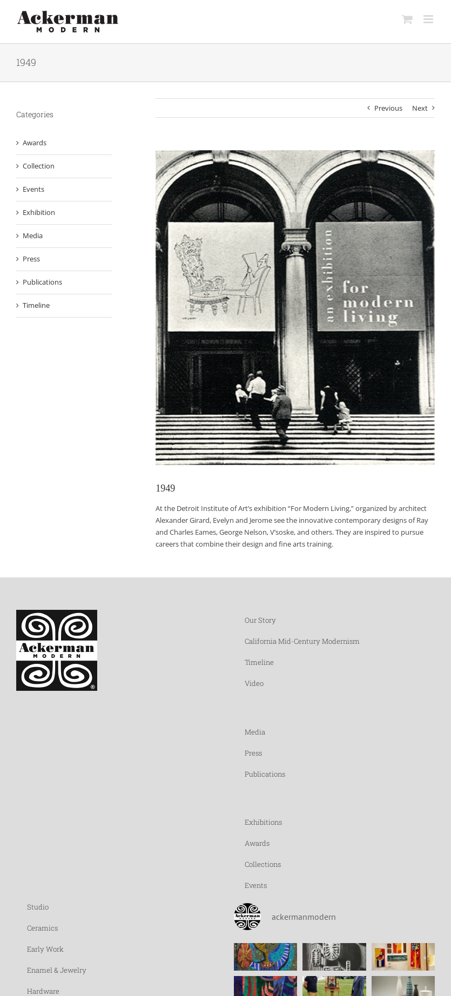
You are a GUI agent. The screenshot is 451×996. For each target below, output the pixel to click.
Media (33, 235)
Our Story (260, 620)
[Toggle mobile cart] (407, 19)
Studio (38, 907)
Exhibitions (263, 822)
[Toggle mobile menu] (429, 19)
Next (420, 108)
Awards (34, 142)
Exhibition (39, 212)
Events (33, 189)
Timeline (36, 305)
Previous (388, 108)
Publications (42, 282)
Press (31, 259)
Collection (39, 166)
